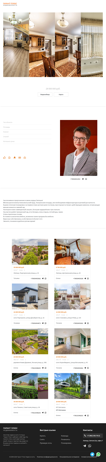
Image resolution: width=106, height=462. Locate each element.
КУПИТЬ (35, 4)
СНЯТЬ (43, 4)
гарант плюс (10, 428)
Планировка (66, 443)
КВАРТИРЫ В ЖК (55, 4)
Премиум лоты (46, 443)
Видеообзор (45, 94)
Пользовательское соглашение (69, 457)
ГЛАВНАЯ (25, 4)
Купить (43, 436)
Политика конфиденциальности (47, 457)
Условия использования (89, 457)
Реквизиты (65, 439)
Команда (64, 436)
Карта (61, 94)
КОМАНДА (69, 4)
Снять (42, 439)
